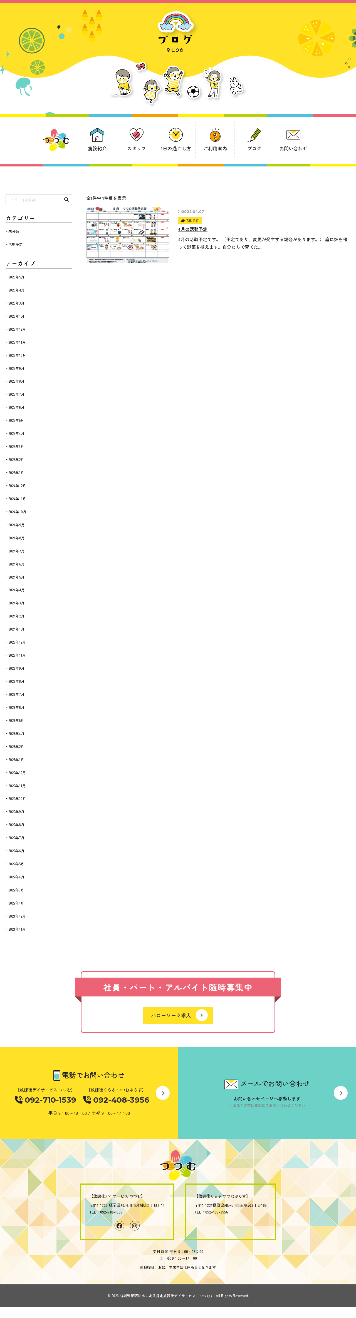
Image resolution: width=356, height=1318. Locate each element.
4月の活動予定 (192, 229)
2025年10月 (17, 355)
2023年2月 (16, 746)
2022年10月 (17, 798)
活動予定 (193, 220)
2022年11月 (17, 785)
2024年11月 (17, 498)
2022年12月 (17, 772)
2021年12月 (17, 916)
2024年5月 (16, 577)
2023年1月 (16, 759)
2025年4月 (16, 433)
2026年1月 (16, 316)
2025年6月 (16, 407)
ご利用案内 (215, 148)
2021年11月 (17, 929)
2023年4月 (16, 733)
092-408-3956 (115, 1100)
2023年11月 (17, 655)
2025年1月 (16, 472)
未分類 (13, 231)
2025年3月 (16, 446)
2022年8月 (16, 824)
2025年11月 (17, 342)
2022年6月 (16, 850)
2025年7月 (16, 394)
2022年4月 (16, 877)
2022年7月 (16, 837)
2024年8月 (16, 537)
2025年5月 (16, 420)
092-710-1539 (48, 1100)
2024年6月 (16, 564)
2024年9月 (16, 524)
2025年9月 (16, 368)
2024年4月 (16, 589)
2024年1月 (16, 629)
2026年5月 (16, 277)
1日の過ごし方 (176, 148)
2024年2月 (16, 616)
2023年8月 (16, 681)
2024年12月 (17, 485)
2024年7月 (16, 551)
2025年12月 (17, 329)
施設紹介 (97, 148)
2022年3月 (16, 890)
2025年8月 (16, 381)
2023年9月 (16, 668)
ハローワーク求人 (171, 1015)
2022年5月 (16, 863)
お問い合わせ (293, 148)
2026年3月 (16, 303)
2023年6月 (16, 707)
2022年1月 (16, 903)
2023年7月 (16, 694)
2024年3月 (16, 603)
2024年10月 (17, 511)
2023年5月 (16, 720)
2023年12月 (17, 642)
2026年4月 (16, 290)
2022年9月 (16, 811)
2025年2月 (16, 459)
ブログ (254, 148)
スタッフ (136, 148)
